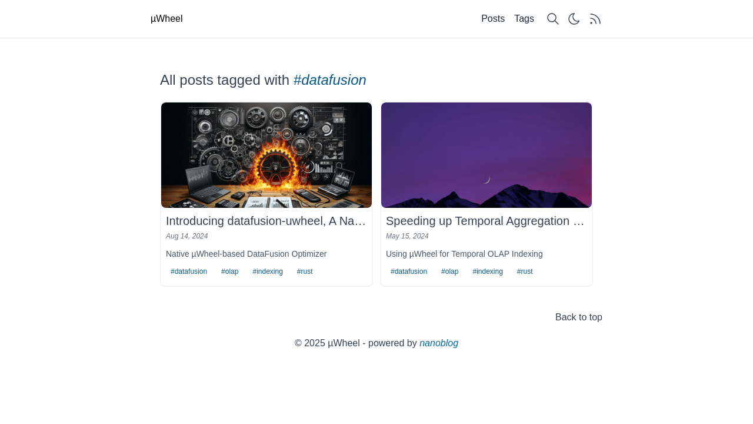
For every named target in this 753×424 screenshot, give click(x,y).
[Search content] (553, 19)
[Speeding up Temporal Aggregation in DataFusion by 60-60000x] (486, 155)
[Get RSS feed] (595, 19)
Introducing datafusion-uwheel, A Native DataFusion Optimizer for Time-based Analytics (266, 220)
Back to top (578, 317)
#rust (305, 271)
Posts (493, 19)
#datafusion (189, 271)
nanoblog (438, 343)
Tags (524, 19)
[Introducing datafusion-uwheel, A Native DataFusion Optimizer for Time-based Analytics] (266, 155)
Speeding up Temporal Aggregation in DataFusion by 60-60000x (486, 220)
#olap (229, 271)
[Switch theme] (574, 19)
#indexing (267, 271)
